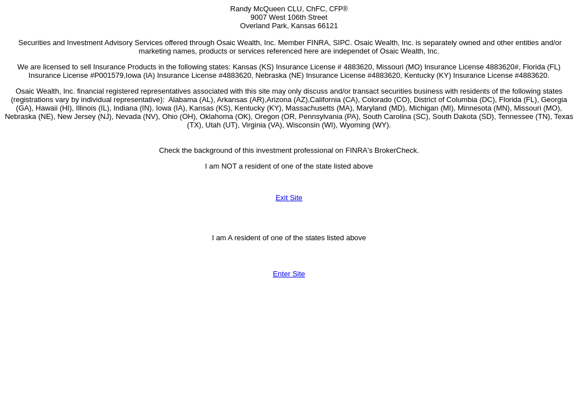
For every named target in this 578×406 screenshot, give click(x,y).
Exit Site (289, 197)
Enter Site (289, 274)
